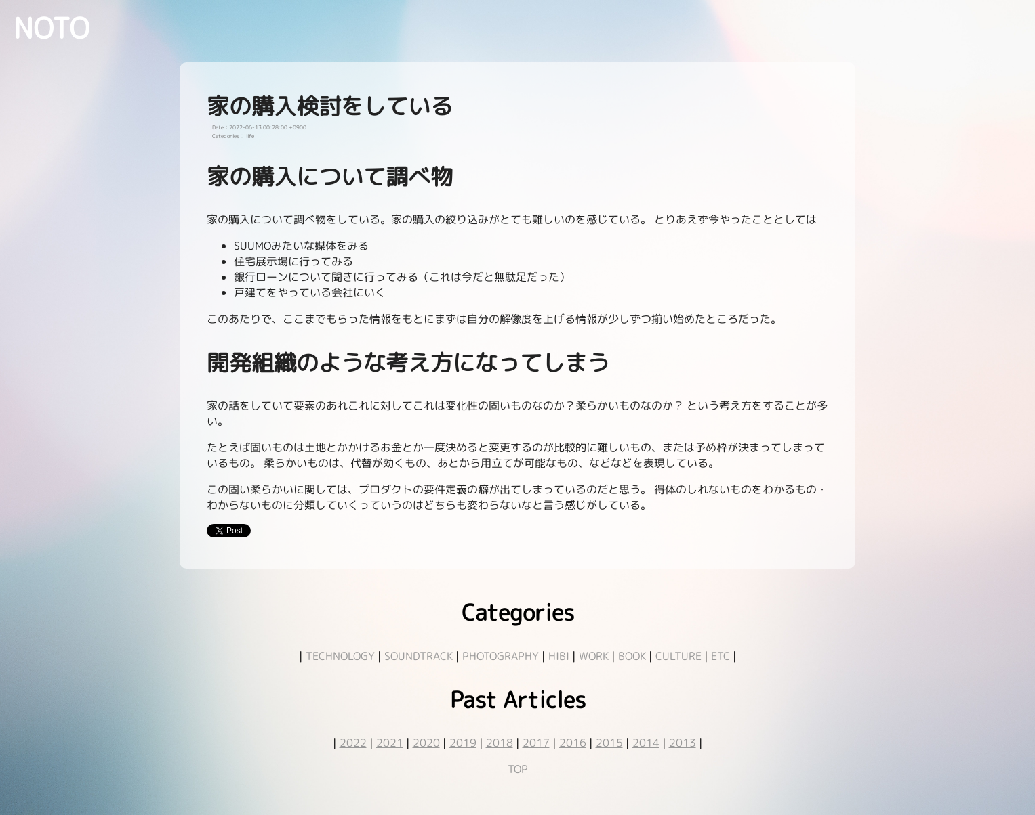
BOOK (632, 655)
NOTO (51, 27)
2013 (682, 742)
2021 (389, 742)
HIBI (558, 655)
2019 (462, 742)
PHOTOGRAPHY (500, 655)
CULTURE (678, 655)
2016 (572, 742)
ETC (720, 655)
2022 (353, 742)
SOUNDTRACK (418, 655)
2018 (499, 742)
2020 (426, 742)
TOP (518, 769)
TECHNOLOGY (340, 655)
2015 (609, 742)
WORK (594, 655)
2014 (645, 742)
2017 (536, 742)
